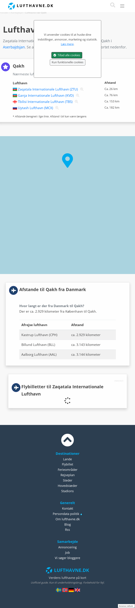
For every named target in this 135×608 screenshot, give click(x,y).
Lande (67, 459)
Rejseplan (68, 475)
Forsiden (4, 12)
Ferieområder (67, 470)
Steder (67, 480)
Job (67, 552)
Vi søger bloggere (67, 558)
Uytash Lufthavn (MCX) (35, 108)
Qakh (67, 74)
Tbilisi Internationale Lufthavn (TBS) (45, 101)
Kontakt (67, 508)
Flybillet (67, 464)
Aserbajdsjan (17, 12)
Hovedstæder (67, 486)
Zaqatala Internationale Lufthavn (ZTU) (48, 89)
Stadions (67, 491)
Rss (67, 530)
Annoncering (67, 547)
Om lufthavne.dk (68, 519)
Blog (67, 524)
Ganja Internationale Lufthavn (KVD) (46, 95)
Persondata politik (66, 514)
